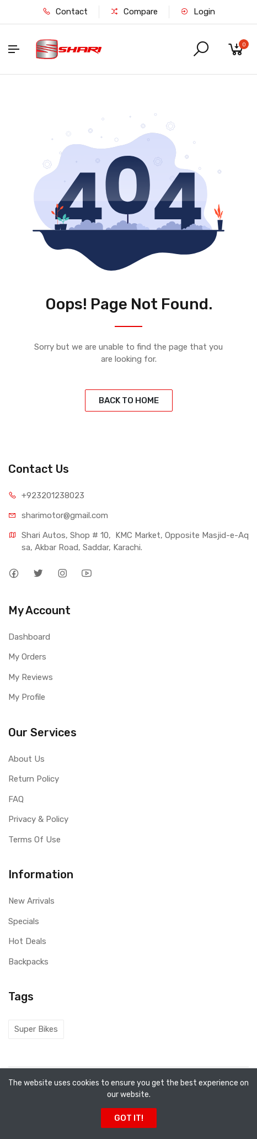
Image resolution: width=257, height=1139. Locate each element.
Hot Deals (27, 941)
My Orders (27, 657)
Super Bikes (36, 1029)
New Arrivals (31, 901)
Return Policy (33, 779)
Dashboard (29, 637)
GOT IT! (128, 1118)
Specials (23, 921)
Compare (134, 12)
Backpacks (28, 962)
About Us (26, 759)
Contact (65, 12)
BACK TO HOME (129, 400)
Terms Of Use (34, 840)
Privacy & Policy (38, 819)
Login (197, 12)
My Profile (26, 697)
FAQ (16, 799)
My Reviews (30, 677)
